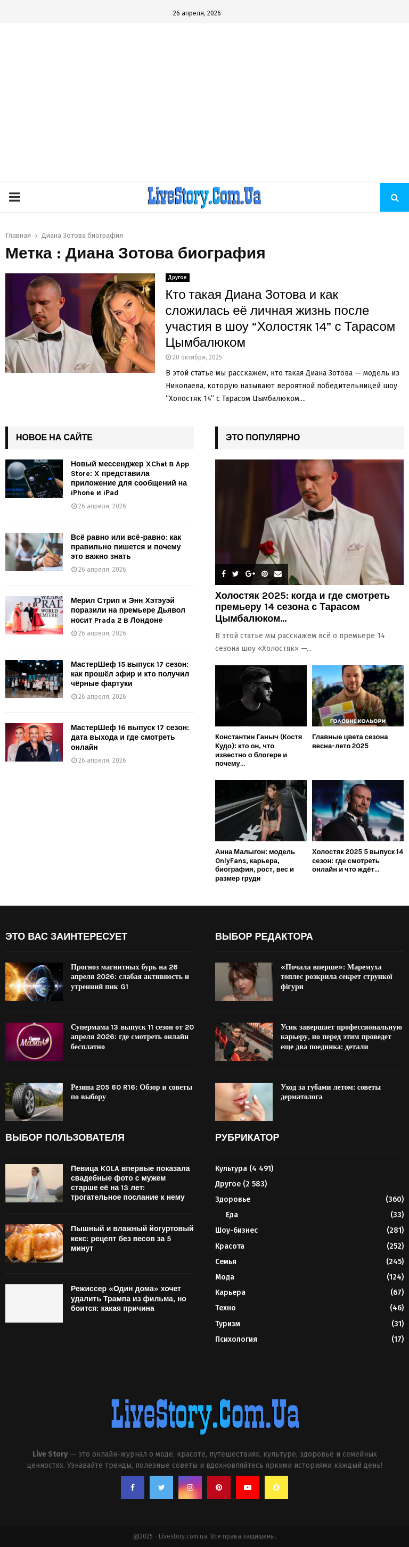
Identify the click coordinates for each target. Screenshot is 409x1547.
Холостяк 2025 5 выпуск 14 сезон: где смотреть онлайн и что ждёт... (357, 861)
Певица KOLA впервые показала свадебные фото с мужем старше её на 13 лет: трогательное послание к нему (130, 1183)
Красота (229, 1246)
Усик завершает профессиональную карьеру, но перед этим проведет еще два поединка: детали (341, 1037)
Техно (225, 1307)
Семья (225, 1261)
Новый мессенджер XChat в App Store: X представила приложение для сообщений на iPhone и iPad (130, 478)
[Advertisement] (204, 103)
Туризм (227, 1323)
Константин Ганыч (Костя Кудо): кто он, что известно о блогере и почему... (258, 750)
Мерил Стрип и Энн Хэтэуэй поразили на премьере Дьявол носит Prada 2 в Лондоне (128, 610)
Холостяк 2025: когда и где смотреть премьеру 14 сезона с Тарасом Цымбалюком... (302, 607)
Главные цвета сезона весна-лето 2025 (350, 741)
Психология (236, 1339)
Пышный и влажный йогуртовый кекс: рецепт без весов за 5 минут (132, 1238)
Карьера (230, 1292)
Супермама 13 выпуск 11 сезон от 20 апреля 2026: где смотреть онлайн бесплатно (132, 1037)
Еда (232, 1214)
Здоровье (232, 1199)
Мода (224, 1277)
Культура (231, 1168)
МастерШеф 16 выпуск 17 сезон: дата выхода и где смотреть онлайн (130, 737)
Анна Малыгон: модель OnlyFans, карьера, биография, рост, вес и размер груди (255, 865)
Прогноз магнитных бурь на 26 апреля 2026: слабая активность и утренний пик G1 (130, 977)
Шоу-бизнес (236, 1230)
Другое (177, 277)
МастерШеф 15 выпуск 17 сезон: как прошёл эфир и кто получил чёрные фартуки (130, 674)
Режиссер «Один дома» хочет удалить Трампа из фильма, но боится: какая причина (128, 1298)
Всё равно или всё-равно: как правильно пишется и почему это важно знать (126, 547)
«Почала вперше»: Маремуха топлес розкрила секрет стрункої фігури (336, 977)
